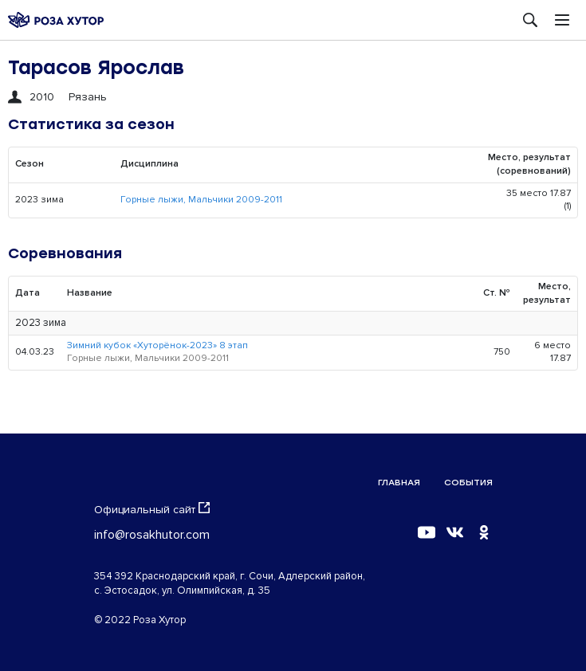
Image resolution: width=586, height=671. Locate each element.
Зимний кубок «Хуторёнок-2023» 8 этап (157, 345)
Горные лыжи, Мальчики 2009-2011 (201, 200)
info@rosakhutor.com (152, 535)
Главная (399, 482)
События (468, 482)
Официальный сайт (152, 509)
